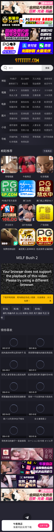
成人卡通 (37, 101)
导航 (3, 138)
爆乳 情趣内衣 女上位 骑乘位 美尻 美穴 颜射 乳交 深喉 (25, 315)
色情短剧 (25, 141)
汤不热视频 (48, 136)
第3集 (26, 308)
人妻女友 (37, 125)
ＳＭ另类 (48, 95)
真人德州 (25, 78)
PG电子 (13, 78)
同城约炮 (13, 136)
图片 (3, 115)
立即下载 (44, 525)
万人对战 (37, 78)
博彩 (3, 80)
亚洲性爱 (13, 101)
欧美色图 (37, 113)
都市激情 (13, 125)
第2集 (16, 308)
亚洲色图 (25, 113)
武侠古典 (48, 125)
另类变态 (48, 106)
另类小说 (25, 130)
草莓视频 (37, 136)
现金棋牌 (37, 83)
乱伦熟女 (37, 106)
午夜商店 (25, 136)
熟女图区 (37, 118)
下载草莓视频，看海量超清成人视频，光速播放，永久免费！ (27, 299)
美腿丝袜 (13, 118)
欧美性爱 (48, 101)
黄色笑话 (37, 130)
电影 (3, 104)
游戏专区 (48, 78)
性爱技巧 (48, 130)
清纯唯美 (25, 118)
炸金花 (25, 83)
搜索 (47, 67)
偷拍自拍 (25, 101)
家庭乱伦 (25, 125)
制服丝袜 (13, 106)
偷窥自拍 (13, 113)
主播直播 (37, 95)
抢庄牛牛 (48, 83)
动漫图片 (48, 113)
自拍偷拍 (25, 90)
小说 (3, 127)
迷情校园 (13, 130)
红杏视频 (13, 141)
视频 (3, 92)
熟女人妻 (13, 95)
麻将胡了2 (13, 83)
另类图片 (48, 118)
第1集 (5, 308)
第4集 (37, 308)
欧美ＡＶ (37, 90)
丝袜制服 (25, 95)
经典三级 (25, 106)
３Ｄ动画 (48, 90)
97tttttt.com (27, 60)
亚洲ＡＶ (13, 90)
